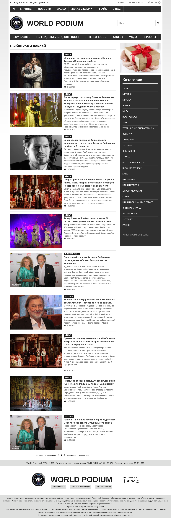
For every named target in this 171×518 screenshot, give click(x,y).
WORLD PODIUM (59, 23)
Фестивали (129, 179)
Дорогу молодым (132, 191)
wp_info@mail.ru (97, 507)
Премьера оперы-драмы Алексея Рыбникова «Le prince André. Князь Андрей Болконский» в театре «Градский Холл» (89, 341)
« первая (39, 455)
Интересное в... (130, 213)
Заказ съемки (81, 8)
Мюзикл (127, 94)
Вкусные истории (132, 168)
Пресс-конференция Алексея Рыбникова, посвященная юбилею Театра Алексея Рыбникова (87, 260)
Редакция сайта (58, 487)
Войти (120, 2)
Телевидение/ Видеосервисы (57, 37)
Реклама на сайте (104, 487)
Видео (61, 8)
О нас (117, 8)
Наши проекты (131, 185)
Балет (126, 174)
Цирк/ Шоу (128, 139)
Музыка (127, 100)
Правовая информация (81, 487)
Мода (133, 37)
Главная (26, 8)
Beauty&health (130, 117)
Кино (125, 122)
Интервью (128, 145)
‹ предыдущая (50, 455)
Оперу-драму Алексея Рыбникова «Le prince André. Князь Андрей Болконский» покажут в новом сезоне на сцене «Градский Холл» (89, 182)
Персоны (149, 37)
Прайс (102, 8)
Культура (69, 296)
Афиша (118, 37)
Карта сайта (136, 2)
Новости (44, 8)
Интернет (128, 219)
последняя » (84, 455)
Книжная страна (132, 208)
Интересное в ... (96, 37)
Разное (126, 225)
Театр (125, 88)
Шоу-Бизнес (21, 37)
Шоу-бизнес (129, 151)
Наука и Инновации (133, 162)
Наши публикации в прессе (138, 202)
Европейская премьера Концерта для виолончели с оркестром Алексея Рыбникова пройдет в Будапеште (89, 143)
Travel (126, 157)
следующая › (72, 455)
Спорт (126, 196)
